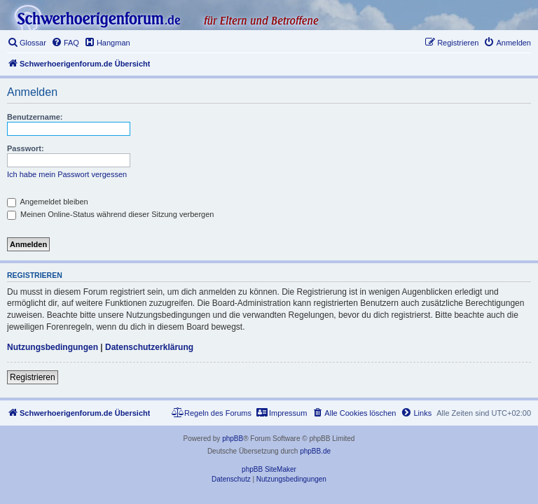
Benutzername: (34, 117)
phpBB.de (315, 451)
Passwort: (25, 148)
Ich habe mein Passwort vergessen (67, 174)
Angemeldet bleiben (47, 201)
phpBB (232, 438)
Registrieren (32, 377)
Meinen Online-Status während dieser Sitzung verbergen (110, 214)
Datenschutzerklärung (149, 347)
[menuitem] (26, 42)
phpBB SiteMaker (269, 469)
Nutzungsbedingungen (52, 347)
